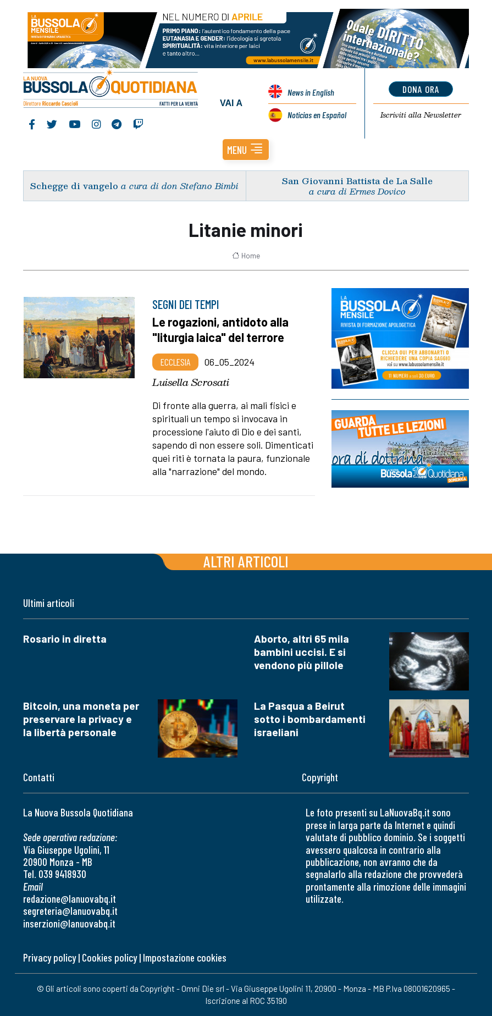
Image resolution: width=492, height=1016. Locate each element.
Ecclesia (175, 362)
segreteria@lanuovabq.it (70, 910)
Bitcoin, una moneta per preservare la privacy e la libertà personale (81, 718)
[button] (245, 149)
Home (246, 255)
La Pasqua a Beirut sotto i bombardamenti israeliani (310, 718)
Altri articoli (246, 561)
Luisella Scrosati (190, 382)
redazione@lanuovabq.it (69, 898)
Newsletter (420, 114)
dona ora (420, 89)
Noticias (317, 114)
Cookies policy (109, 957)
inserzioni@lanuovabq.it (69, 923)
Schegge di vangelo (74, 185)
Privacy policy (49, 957)
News (311, 92)
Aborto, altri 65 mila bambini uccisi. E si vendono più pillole (301, 651)
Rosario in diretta (65, 638)
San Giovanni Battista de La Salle (357, 180)
